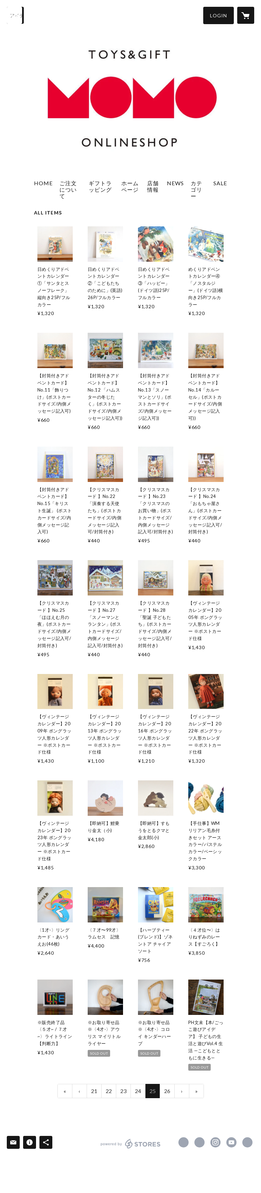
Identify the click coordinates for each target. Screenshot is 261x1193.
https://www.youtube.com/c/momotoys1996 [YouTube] (231, 1142)
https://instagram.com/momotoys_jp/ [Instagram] (215, 1142)
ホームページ (130, 186)
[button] (218, 15)
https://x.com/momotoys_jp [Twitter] (199, 1142)
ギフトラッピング (100, 186)
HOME (43, 183)
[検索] (15, 15)
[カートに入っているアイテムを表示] (245, 15)
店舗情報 (153, 186)
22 (109, 1091)
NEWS (175, 183)
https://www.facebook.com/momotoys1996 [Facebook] (183, 1142)
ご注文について (68, 189)
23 (123, 1091)
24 (138, 1091)
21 (94, 1091)
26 (167, 1091)
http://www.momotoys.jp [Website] (247, 1142)
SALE (220, 183)
